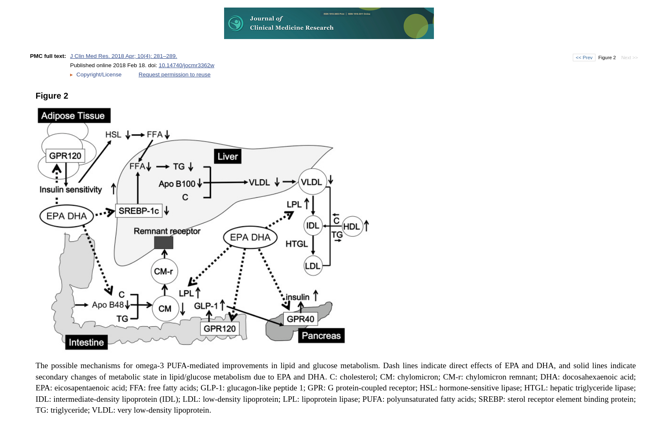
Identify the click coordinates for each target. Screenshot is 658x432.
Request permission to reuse (174, 74)
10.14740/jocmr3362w (186, 65)
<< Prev (584, 57)
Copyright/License (99, 74)
